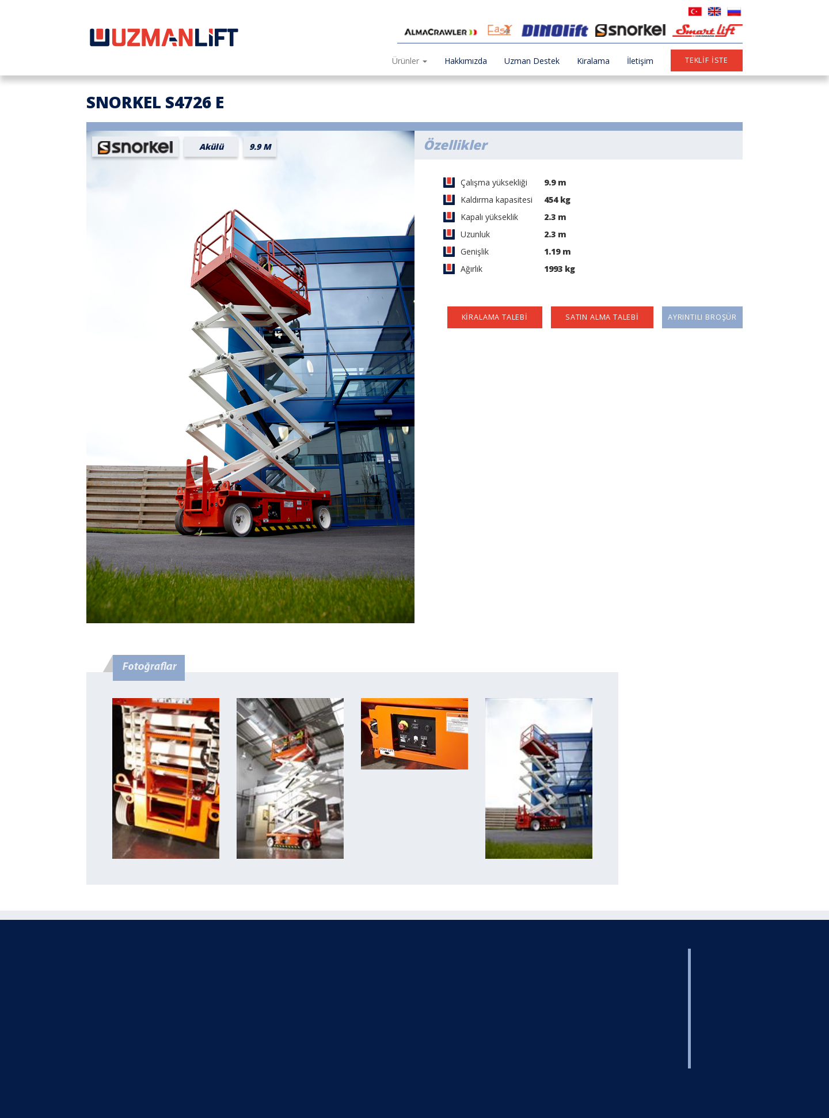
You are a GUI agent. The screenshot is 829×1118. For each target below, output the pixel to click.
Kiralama (593, 60)
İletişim (640, 60)
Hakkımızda (465, 60)
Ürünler (409, 60)
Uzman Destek (532, 60)
